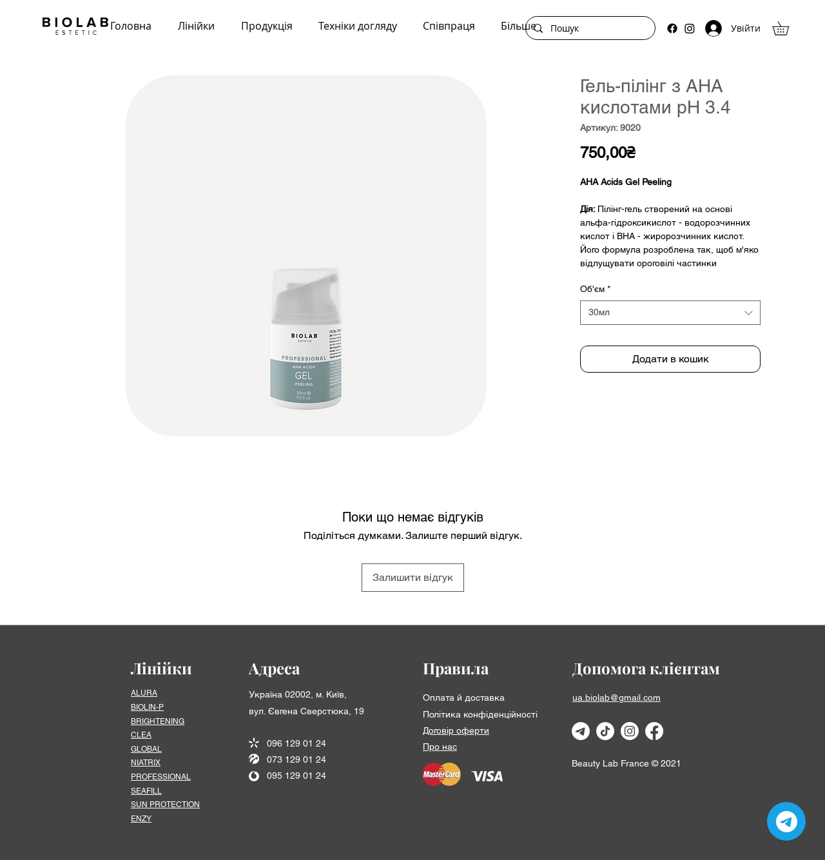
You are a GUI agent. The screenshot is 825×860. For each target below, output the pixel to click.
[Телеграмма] (581, 731)
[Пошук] (589, 28)
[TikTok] (605, 731)
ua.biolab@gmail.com (616, 697)
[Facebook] (672, 28)
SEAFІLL (146, 791)
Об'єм (595, 289)
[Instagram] (689, 28)
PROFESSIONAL (161, 776)
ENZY (141, 818)
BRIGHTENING (157, 721)
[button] (787, 28)
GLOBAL (146, 749)
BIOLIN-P (147, 707)
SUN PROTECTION (165, 804)
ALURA (144, 693)
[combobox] (670, 312)
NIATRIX (145, 762)
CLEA (141, 734)
